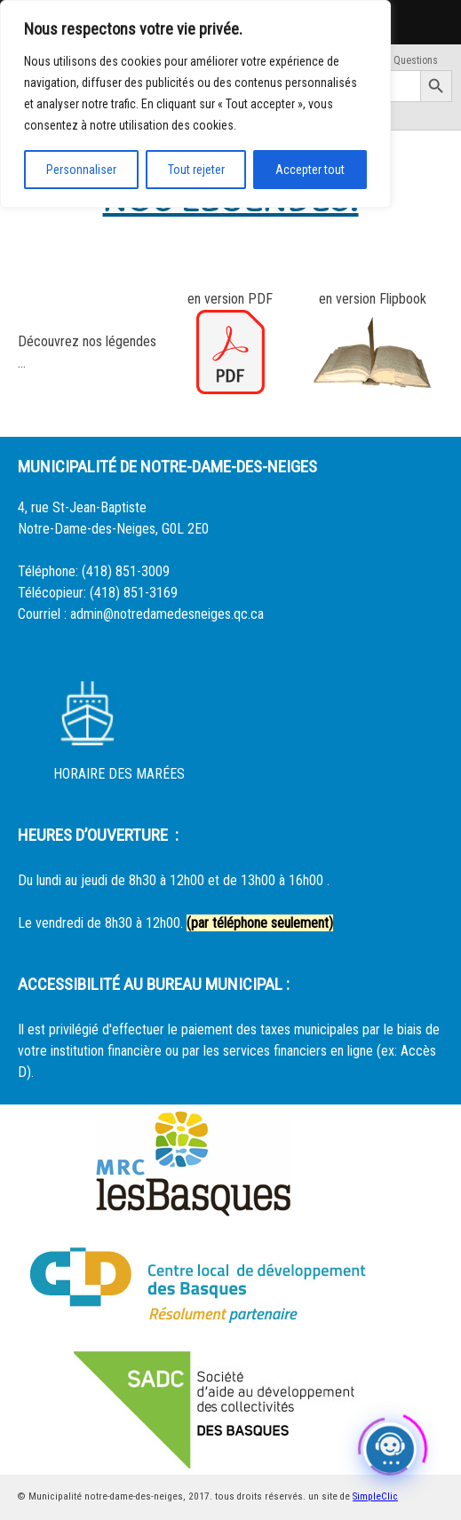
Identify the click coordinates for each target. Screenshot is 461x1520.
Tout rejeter (196, 169)
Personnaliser (81, 169)
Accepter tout (310, 169)
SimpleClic (375, 1496)
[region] (195, 104)
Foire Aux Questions (394, 60)
